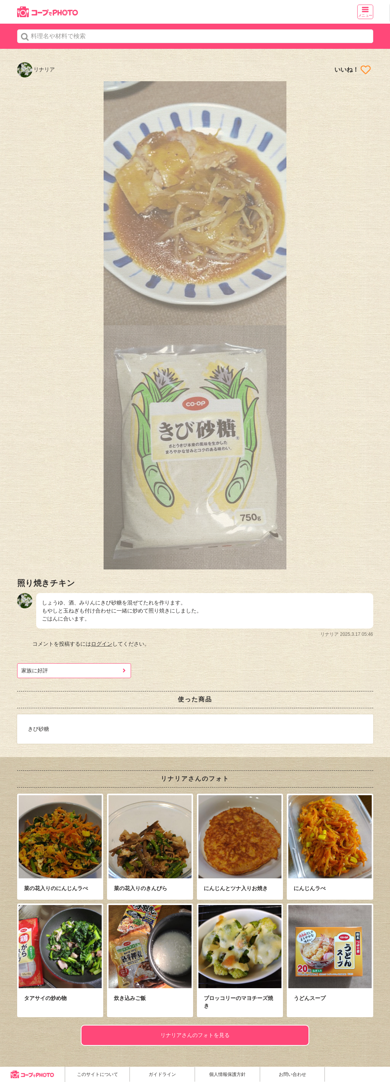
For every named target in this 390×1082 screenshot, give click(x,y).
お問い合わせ (292, 1074)
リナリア (36, 69)
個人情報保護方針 (227, 1074)
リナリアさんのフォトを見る (195, 1035)
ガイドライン (162, 1074)
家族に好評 (34, 670)
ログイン (101, 644)
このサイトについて (97, 1074)
